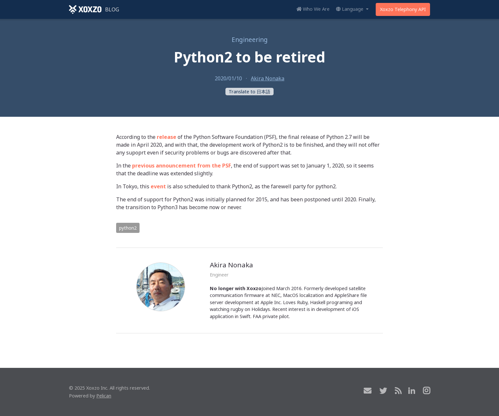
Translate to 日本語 (249, 91)
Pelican (103, 396)
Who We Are (313, 9)
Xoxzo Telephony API (403, 9)
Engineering (250, 39)
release (166, 137)
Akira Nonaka (267, 78)
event (158, 186)
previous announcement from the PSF (181, 165)
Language (350, 9)
